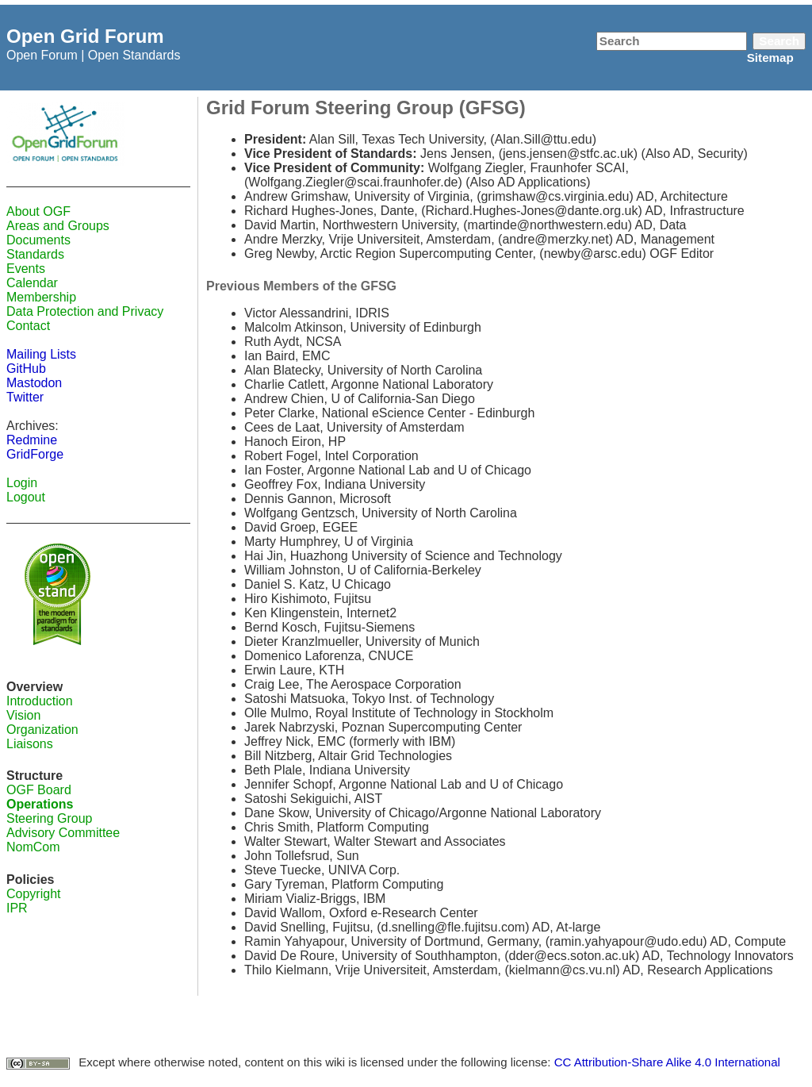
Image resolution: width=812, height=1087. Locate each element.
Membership (41, 297)
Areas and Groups (57, 225)
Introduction (39, 701)
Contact (28, 325)
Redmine (31, 440)
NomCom (33, 847)
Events (25, 268)
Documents (38, 240)
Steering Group (49, 818)
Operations (39, 804)
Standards (35, 254)
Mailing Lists (41, 354)
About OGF (38, 211)
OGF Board (38, 790)
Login (21, 483)
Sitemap (770, 57)
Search (779, 41)
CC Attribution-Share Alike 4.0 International (667, 1062)
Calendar (32, 283)
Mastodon (34, 383)
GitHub (26, 368)
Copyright (33, 894)
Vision (23, 715)
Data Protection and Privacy (84, 311)
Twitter (25, 397)
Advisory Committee (63, 832)
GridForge (34, 454)
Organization (42, 729)
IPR (17, 908)
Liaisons (29, 744)
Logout (25, 497)
